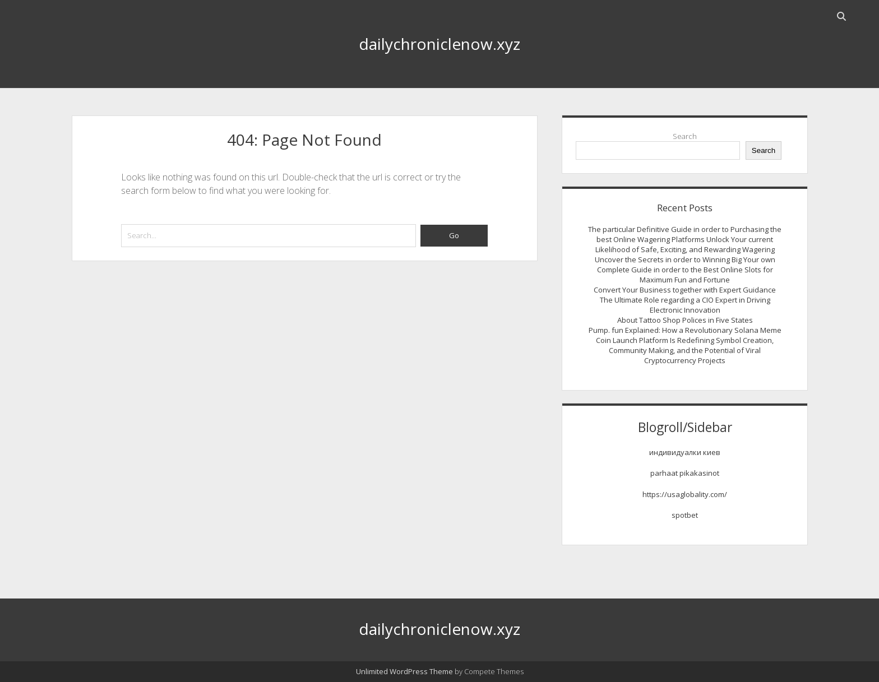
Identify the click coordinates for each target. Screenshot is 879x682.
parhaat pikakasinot (684, 473)
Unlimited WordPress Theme (404, 671)
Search (685, 136)
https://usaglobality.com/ (684, 494)
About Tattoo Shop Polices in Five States (685, 320)
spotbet (685, 515)
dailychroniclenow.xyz (439, 43)
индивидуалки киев (684, 452)
